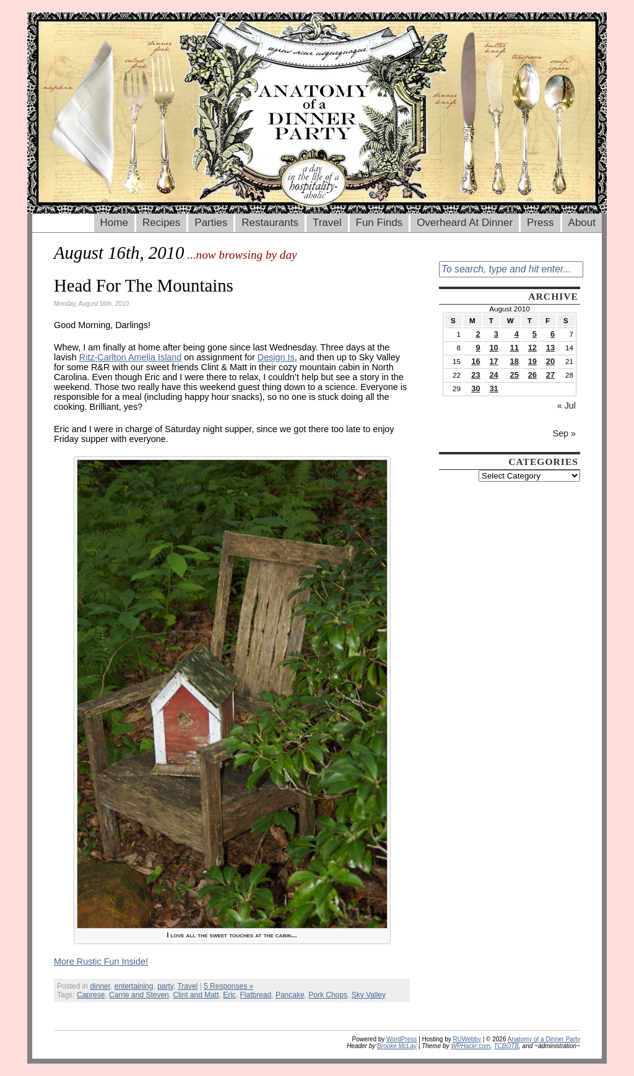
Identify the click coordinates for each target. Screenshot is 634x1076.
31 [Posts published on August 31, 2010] (493, 388)
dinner (100, 986)
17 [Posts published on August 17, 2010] (493, 361)
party (165, 986)
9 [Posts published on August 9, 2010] (478, 347)
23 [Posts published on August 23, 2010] (475, 375)
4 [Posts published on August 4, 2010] (517, 334)
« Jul (566, 405)
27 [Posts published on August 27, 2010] (550, 375)
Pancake (290, 995)
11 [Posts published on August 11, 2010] (514, 347)
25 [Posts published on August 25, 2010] (514, 375)
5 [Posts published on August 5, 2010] (534, 334)
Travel (327, 222)
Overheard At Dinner (465, 222)
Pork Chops (327, 995)
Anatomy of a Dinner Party (544, 1039)
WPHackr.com (470, 1046)
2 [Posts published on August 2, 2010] (478, 334)
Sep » (564, 433)
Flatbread (256, 995)
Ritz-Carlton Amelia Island (130, 357)
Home (114, 222)
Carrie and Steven (139, 995)
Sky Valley (369, 995)
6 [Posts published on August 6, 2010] (552, 334)
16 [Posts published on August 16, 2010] (475, 361)
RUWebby (467, 1039)
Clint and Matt (196, 995)
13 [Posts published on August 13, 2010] (550, 347)
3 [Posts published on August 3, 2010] (496, 334)
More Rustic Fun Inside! (101, 961)
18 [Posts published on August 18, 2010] (514, 361)
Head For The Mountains (143, 285)
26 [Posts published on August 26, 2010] (532, 375)
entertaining (134, 986)
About (582, 222)
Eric (229, 995)
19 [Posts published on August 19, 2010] (532, 361)
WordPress (401, 1039)
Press (540, 222)
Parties (210, 222)
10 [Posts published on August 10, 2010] (493, 347)
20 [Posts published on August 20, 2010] (550, 361)
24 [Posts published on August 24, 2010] (493, 375)
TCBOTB (506, 1046)
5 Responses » (228, 986)
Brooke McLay (397, 1046)
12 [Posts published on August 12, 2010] (532, 347)
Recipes (161, 222)
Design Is (276, 357)
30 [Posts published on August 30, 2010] (475, 388)
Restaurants (269, 222)
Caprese (91, 995)
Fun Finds (379, 222)
